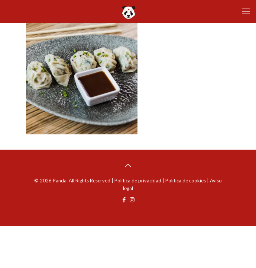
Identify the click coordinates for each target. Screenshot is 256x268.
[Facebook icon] (124, 199)
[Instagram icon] (132, 199)
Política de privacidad (137, 181)
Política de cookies (185, 181)
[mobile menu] (246, 11)
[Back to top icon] (128, 165)
